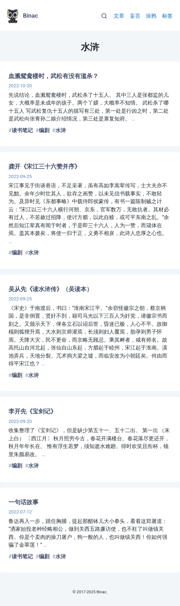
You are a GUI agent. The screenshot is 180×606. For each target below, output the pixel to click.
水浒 (60, 130)
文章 (119, 16)
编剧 (44, 130)
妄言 (135, 16)
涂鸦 (151, 16)
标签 (167, 16)
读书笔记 (22, 130)
